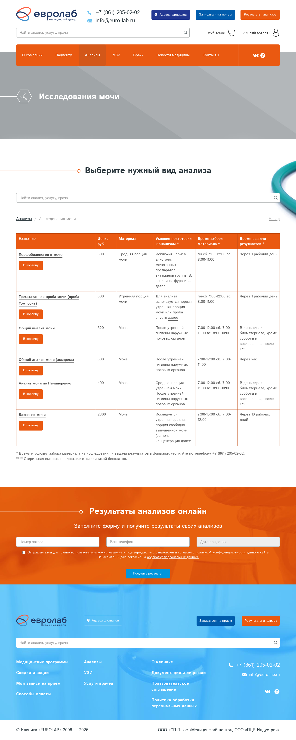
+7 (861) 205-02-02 (118, 12)
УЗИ (116, 55)
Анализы (92, 55)
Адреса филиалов (173, 14)
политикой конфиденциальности (221, 552)
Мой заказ (216, 33)
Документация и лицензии (178, 673)
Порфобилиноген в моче (40, 254)
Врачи (138, 55)
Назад (274, 219)
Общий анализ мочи (37, 328)
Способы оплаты (33, 694)
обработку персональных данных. (173, 557)
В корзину (31, 265)
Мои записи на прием (38, 684)
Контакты (211, 55)
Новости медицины (173, 55)
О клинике (162, 662)
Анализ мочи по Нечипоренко (45, 383)
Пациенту (64, 55)
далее (161, 286)
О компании (32, 55)
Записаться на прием (215, 14)
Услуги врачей (98, 684)
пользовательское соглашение (99, 552)
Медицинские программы (42, 662)
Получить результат (148, 573)
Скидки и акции (32, 673)
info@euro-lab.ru (115, 21)
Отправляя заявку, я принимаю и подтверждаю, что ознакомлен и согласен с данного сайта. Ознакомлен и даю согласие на (145, 554)
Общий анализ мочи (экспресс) (46, 359)
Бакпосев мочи (32, 415)
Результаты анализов (260, 14)
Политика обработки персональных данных (174, 703)
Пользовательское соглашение (170, 687)
